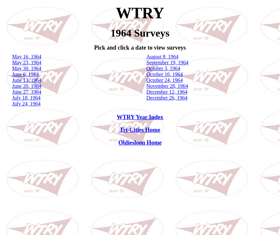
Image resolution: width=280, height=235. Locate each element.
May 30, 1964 (26, 68)
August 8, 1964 (162, 56)
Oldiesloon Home (140, 142)
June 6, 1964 (25, 74)
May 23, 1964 (26, 62)
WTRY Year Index (140, 117)
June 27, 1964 (26, 92)
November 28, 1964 (167, 86)
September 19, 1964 (167, 62)
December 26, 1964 (167, 98)
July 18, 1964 (26, 98)
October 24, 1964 (164, 80)
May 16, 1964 (26, 56)
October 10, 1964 (164, 74)
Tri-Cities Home (140, 130)
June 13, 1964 (26, 80)
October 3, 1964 (163, 68)
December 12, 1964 (167, 92)
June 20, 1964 (26, 86)
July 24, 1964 (26, 103)
